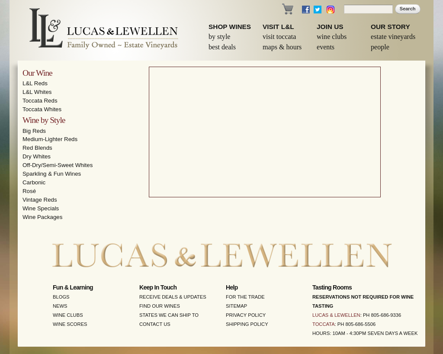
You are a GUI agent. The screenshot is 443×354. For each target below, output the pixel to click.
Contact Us (154, 324)
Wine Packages (42, 217)
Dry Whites (36, 156)
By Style (220, 36)
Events (325, 47)
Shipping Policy (247, 324)
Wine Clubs (332, 36)
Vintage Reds (39, 199)
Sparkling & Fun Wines (51, 174)
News (60, 306)
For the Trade (245, 296)
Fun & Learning (73, 287)
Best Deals (222, 47)
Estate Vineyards (393, 36)
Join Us (330, 26)
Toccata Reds (40, 100)
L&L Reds (35, 83)
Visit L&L (278, 26)
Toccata (323, 324)
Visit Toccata (279, 36)
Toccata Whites (41, 109)
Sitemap (236, 306)
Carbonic (33, 182)
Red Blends (37, 148)
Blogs (61, 296)
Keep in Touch (158, 287)
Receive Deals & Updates (172, 296)
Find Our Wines (159, 306)
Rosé (29, 191)
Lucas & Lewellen (336, 315)
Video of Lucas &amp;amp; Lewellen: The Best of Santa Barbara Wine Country (265, 132)
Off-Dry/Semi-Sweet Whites (57, 165)
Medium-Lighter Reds (49, 139)
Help (232, 287)
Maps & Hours (282, 47)
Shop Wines (230, 26)
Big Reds (34, 131)
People (380, 47)
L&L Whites (37, 92)
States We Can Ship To (169, 315)
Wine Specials (40, 208)
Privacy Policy (246, 315)
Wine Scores (70, 324)
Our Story (390, 26)
